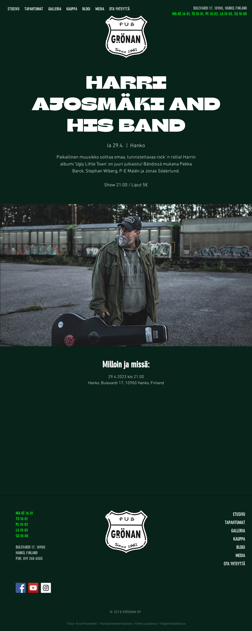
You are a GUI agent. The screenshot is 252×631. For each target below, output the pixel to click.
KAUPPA (239, 539)
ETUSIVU (239, 514)
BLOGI (240, 547)
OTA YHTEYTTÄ (234, 564)
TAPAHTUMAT (235, 522)
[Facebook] (21, 588)
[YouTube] (33, 588)
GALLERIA (238, 531)
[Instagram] (46, 588)
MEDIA (240, 555)
